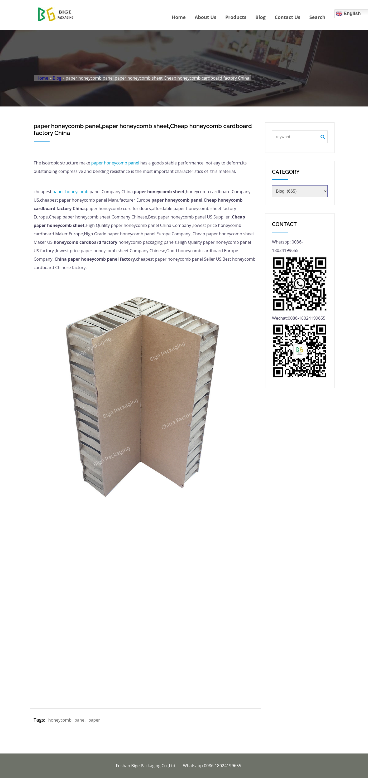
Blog (260, 17)
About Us (205, 17)
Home (179, 17)
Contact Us (287, 17)
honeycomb (115, 163)
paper (97, 163)
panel (133, 163)
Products (235, 17)
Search (317, 17)
